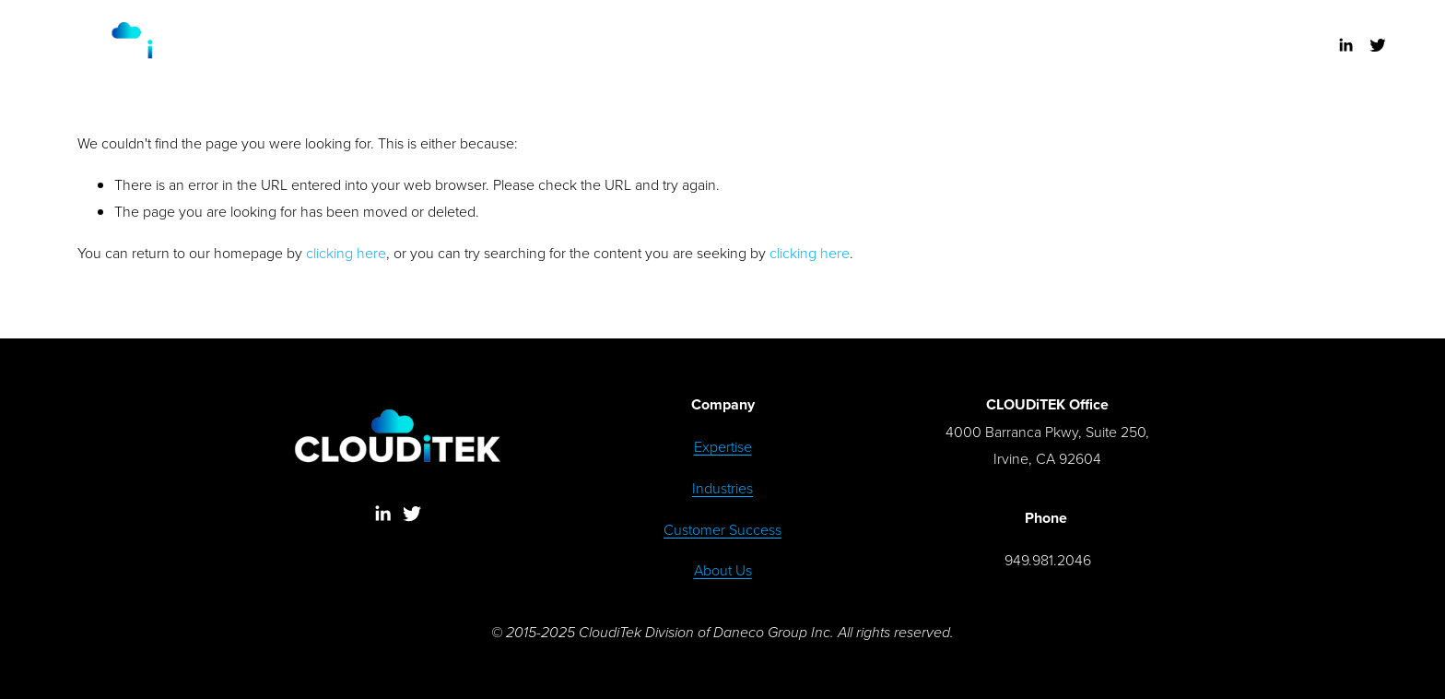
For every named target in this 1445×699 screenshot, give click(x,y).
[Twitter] (1378, 45)
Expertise (723, 446)
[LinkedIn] (1345, 45)
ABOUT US (900, 32)
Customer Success (722, 529)
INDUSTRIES (641, 32)
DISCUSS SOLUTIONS (724, 56)
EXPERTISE (547, 32)
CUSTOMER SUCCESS (773, 32)
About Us (723, 570)
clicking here (346, 253)
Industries (722, 488)
